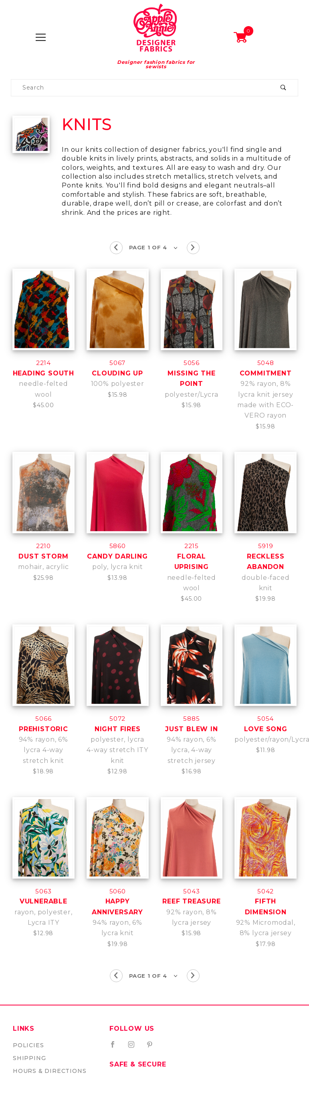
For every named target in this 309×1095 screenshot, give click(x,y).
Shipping (29, 1058)
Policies (28, 1045)
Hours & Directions (49, 1071)
